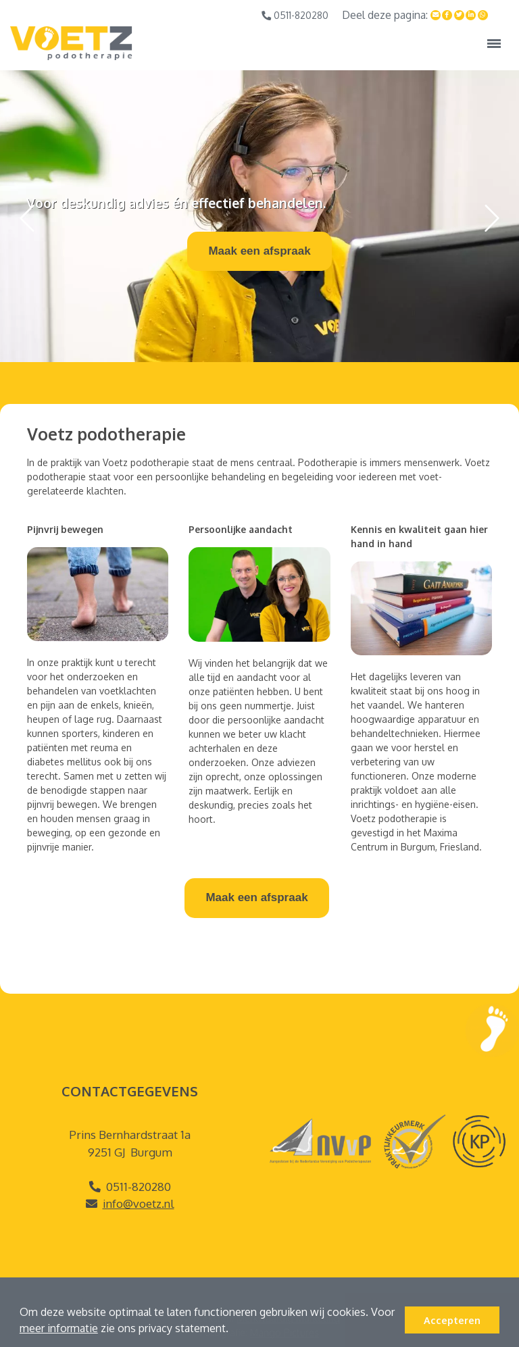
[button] (233, 1330)
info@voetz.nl (138, 1203)
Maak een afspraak (259, 251)
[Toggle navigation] (494, 43)
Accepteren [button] (452, 1320)
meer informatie (59, 1328)
